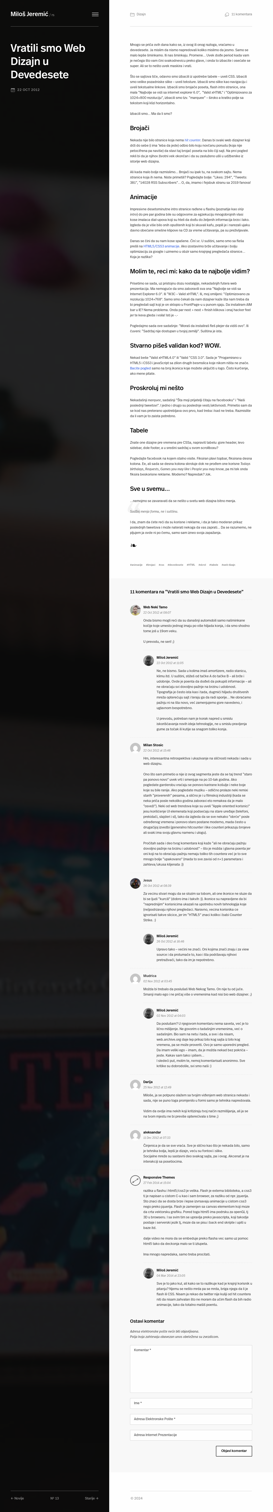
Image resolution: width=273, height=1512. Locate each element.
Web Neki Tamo (155, 607)
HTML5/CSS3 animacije (161, 246)
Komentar (142, 1350)
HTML (191, 565)
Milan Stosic (153, 745)
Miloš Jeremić (29, 15)
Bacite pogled (140, 368)
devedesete (176, 565)
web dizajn (229, 565)
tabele (214, 565)
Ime (138, 1403)
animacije (137, 565)
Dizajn (141, 14)
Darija (148, 1082)
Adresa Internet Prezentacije (155, 1435)
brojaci (151, 565)
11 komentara (241, 14)
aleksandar (152, 1132)
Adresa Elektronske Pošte (154, 1419)
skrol (203, 565)
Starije (90, 1498)
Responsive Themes (159, 1178)
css (162, 565)
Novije (19, 1498)
